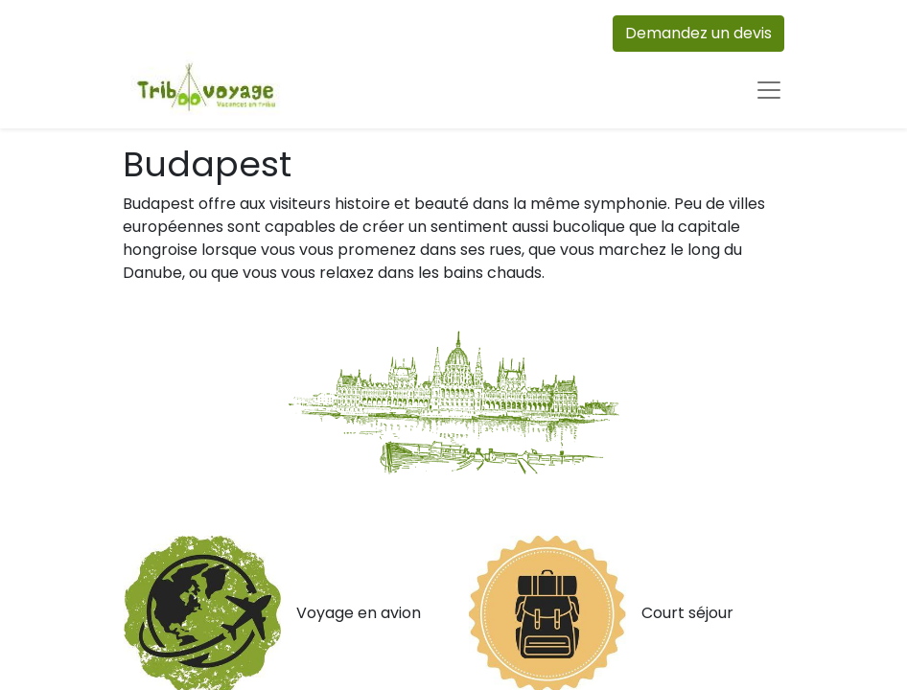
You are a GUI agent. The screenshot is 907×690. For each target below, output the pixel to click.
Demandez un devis (698, 33)
